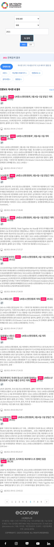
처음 (7, 502)
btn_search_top (42, 5)
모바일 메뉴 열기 (49, 6)
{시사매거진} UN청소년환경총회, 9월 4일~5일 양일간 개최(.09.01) (27, 418)
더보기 (51, 90)
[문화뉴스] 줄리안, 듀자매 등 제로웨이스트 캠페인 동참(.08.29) (23, 460)
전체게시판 (7, 66)
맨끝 (47, 502)
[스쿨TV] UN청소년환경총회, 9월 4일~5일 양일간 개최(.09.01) (26, 98)
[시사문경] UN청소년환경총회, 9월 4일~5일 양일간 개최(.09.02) (27, 176)
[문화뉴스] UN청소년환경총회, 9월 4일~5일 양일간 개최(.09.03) (27, 218)
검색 (27, 38)
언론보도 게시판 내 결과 (10, 89)
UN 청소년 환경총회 (12, 6)
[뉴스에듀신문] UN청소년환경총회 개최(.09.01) (26, 299)
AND (23, 44)
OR (30, 44)
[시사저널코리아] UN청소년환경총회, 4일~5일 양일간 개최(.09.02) (27, 258)
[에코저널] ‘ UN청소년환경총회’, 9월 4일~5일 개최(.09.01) (24, 137)
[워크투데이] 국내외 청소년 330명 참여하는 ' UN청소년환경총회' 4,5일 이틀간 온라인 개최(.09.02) (26, 379)
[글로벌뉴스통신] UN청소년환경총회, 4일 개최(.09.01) (23, 337)
